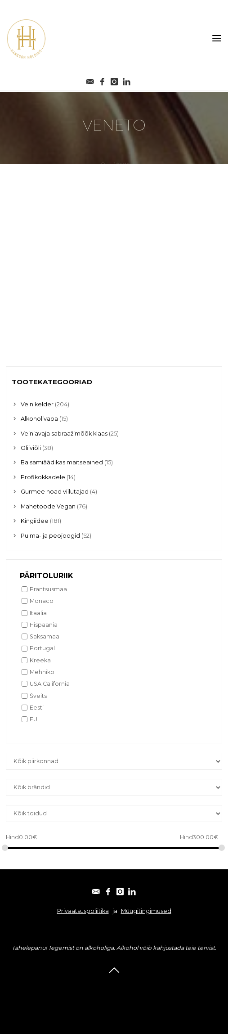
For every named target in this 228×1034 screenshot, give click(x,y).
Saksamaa (44, 636)
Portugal (42, 648)
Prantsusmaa (48, 589)
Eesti (37, 707)
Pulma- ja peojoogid (50, 535)
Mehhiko (42, 672)
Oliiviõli (31, 448)
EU (33, 719)
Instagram (129, 985)
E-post (62, 985)
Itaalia (38, 613)
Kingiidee (35, 520)
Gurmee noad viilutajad (55, 491)
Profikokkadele (43, 477)
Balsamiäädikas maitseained (62, 462)
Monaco (42, 601)
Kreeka (40, 660)
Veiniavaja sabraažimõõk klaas (64, 433)
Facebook (93, 985)
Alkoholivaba (39, 418)
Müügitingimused (146, 911)
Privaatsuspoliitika (83, 911)
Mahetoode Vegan (48, 506)
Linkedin (163, 985)
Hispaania (44, 624)
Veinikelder (37, 404)
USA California (50, 683)
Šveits (38, 695)
